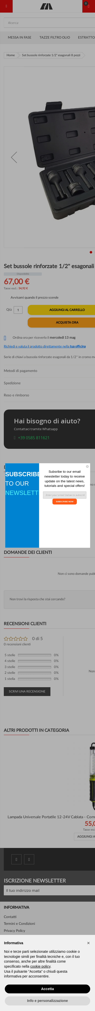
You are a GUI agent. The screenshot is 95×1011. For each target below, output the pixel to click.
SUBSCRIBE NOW (64, 501)
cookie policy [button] (40, 966)
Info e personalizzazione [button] (47, 1001)
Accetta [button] (47, 989)
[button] (88, 943)
